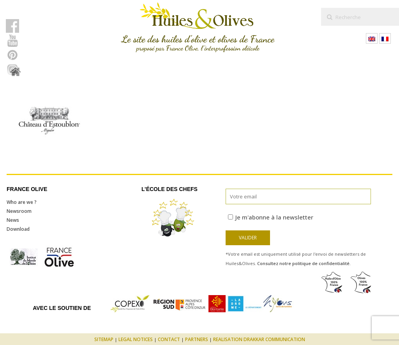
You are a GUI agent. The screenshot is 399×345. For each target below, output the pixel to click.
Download (18, 229)
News (13, 220)
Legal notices (135, 339)
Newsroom (19, 211)
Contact (169, 339)
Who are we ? (22, 202)
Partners (196, 339)
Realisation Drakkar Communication (259, 339)
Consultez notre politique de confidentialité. (304, 263)
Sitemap (103, 339)
